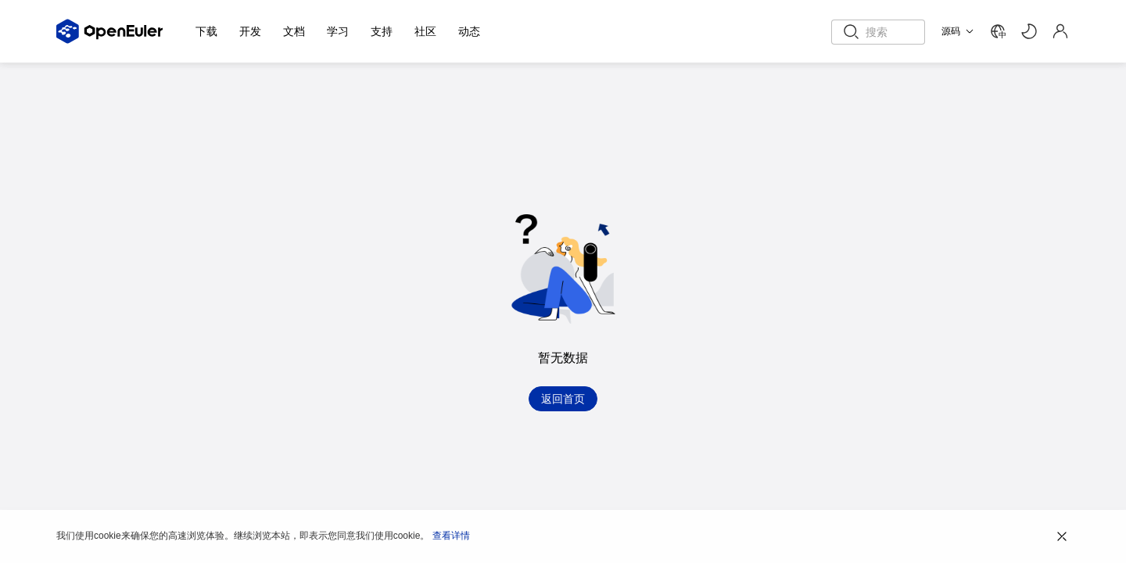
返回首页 (563, 399)
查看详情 (451, 535)
